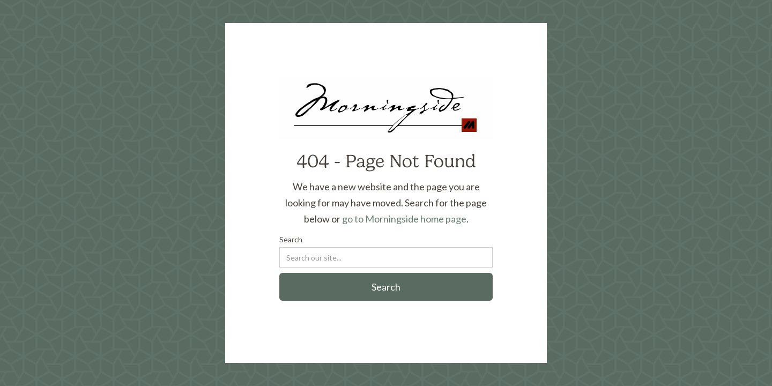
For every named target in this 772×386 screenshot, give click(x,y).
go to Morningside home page (404, 219)
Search (290, 239)
